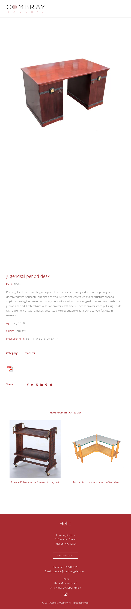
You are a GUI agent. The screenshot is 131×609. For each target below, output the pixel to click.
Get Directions (66, 555)
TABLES (30, 353)
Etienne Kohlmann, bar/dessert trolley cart (35, 482)
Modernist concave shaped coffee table (96, 482)
